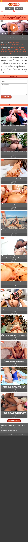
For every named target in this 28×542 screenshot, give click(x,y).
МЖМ (11, 54)
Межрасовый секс (17, 44)
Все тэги (23, 425)
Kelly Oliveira (14, 47)
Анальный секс (6, 44)
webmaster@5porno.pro (21, 434)
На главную (4, 425)
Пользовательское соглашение (9, 430)
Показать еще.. (14, 421)
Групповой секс (14, 42)
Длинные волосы (21, 51)
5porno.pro (10, 434)
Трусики (9, 49)
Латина (3, 49)
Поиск (10, 425)
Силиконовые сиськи (8, 51)
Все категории (4, 427)
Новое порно (16, 425)
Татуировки (5, 54)
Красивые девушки (19, 49)
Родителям (23, 427)
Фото (11, 427)
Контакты (16, 427)
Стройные (17, 54)
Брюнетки (22, 47)
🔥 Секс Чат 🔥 (23, 1)
